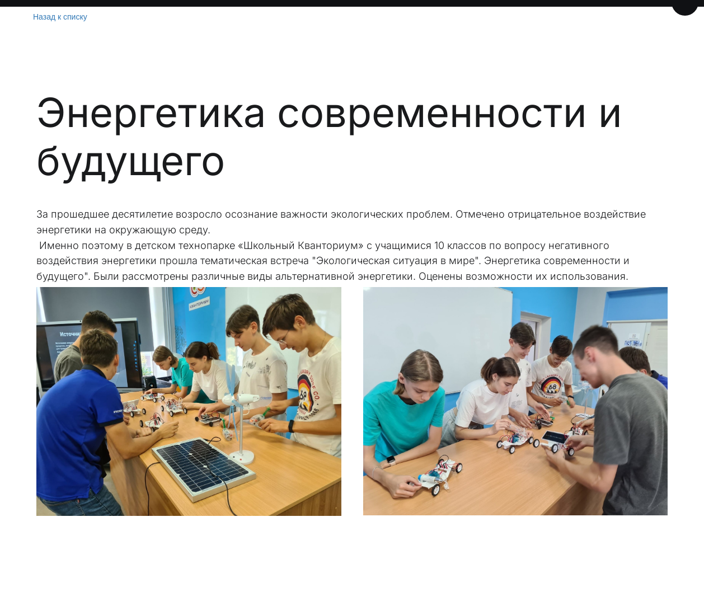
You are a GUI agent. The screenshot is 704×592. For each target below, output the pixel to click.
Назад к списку (60, 16)
